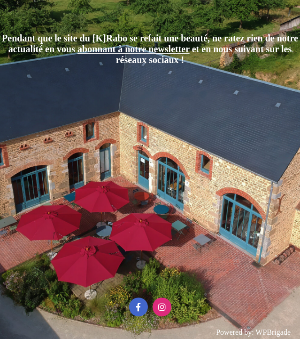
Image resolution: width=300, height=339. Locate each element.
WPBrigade (273, 332)
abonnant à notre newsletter (133, 49)
